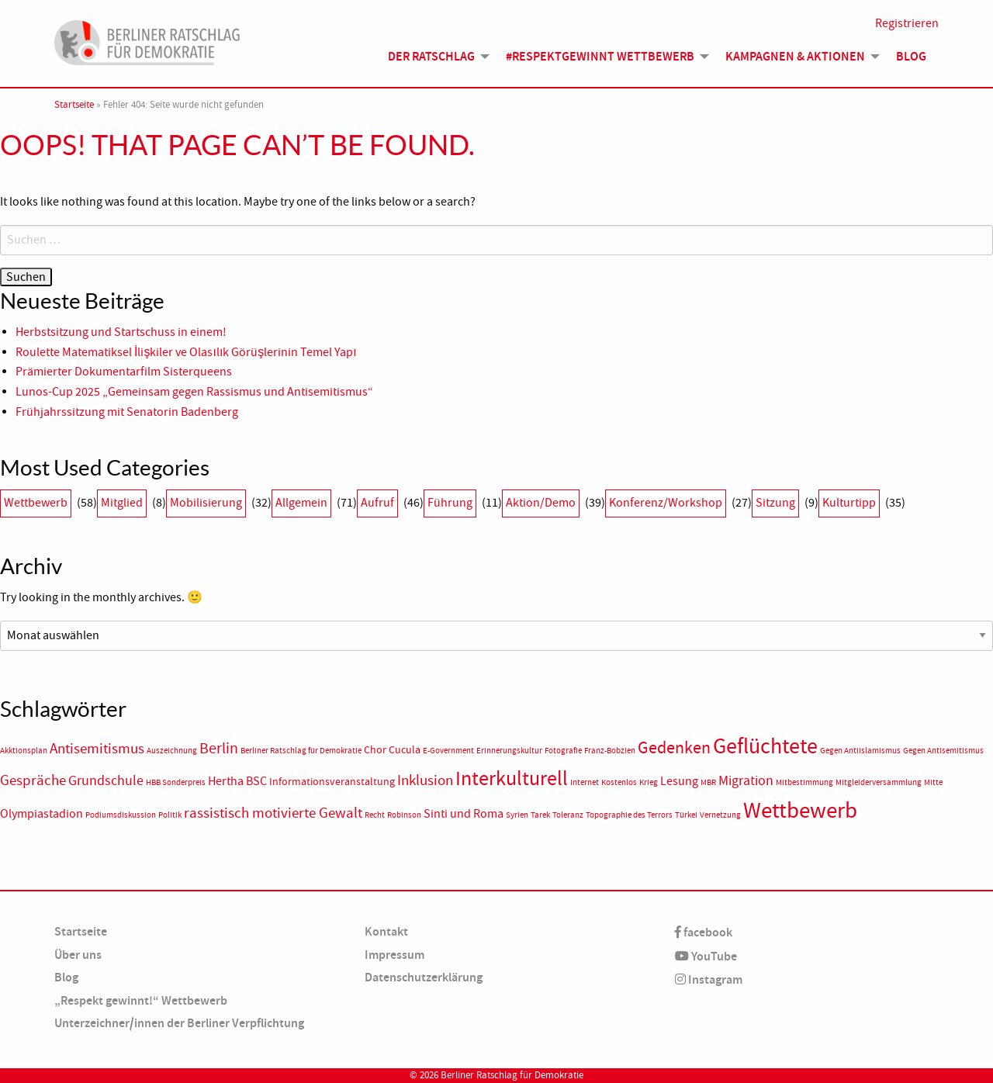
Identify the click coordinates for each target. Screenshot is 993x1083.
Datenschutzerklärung (424, 977)
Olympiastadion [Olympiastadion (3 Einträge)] (41, 814)
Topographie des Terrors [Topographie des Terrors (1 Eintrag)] (629, 815)
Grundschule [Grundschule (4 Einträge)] (106, 780)
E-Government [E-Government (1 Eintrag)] (448, 751)
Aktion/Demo (541, 502)
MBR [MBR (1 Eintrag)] (708, 782)
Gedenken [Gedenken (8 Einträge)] (674, 748)
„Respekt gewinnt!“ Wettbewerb (140, 1000)
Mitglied (122, 502)
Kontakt (386, 931)
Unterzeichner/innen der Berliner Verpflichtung (179, 1023)
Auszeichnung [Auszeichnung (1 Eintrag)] (172, 751)
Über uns (78, 954)
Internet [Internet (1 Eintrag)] (584, 782)
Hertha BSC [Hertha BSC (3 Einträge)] (237, 781)
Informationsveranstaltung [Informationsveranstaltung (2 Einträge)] (332, 781)
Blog (911, 58)
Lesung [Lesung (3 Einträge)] (679, 781)
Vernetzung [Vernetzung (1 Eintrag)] (720, 815)
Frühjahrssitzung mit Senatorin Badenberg (127, 412)
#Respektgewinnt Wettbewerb (600, 58)
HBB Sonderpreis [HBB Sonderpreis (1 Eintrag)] (176, 782)
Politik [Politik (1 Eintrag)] (170, 815)
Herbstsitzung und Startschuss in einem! (121, 332)
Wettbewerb (35, 502)
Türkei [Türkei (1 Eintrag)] (686, 815)
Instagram (708, 979)
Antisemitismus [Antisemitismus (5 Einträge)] (97, 748)
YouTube (706, 956)
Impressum (394, 954)
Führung (449, 502)
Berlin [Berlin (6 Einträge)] (218, 748)
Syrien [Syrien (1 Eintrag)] (517, 815)
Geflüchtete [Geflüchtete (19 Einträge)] (765, 746)
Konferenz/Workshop (665, 502)
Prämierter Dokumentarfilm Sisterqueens (124, 371)
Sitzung (775, 502)
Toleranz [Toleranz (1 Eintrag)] (567, 815)
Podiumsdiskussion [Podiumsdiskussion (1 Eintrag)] (120, 815)
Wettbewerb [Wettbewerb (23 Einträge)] (800, 810)
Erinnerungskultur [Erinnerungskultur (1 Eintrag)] (509, 751)
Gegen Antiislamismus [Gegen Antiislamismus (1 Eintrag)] (860, 751)
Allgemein (301, 502)
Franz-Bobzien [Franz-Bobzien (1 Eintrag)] (609, 751)
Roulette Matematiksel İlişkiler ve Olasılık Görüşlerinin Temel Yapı (186, 352)
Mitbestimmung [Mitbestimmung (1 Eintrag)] (804, 782)
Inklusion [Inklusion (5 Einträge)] (425, 780)
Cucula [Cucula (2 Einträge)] (404, 749)
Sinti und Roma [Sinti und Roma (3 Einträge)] (463, 814)
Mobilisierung (206, 502)
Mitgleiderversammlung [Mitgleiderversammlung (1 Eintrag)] (879, 782)
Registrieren (907, 25)
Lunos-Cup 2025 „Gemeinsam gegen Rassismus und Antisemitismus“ (194, 392)
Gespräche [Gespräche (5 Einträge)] (33, 780)
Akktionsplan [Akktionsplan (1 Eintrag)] (23, 751)
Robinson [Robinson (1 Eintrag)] (404, 815)
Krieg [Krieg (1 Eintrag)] (648, 782)
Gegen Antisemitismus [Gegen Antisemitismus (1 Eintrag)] (943, 751)
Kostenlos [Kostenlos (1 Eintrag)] (619, 782)
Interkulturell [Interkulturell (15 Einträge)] (511, 778)
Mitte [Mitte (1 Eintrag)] (933, 782)
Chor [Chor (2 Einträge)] (375, 749)
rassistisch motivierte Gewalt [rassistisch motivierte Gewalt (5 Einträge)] (273, 813)
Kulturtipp (849, 502)
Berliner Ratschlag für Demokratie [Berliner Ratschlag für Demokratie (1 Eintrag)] (301, 751)
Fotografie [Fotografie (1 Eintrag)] (563, 751)
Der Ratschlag (431, 58)
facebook (703, 932)
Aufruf (377, 502)
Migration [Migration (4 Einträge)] (745, 780)
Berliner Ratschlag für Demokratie (512, 1075)
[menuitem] (434, 58)
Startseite (74, 105)
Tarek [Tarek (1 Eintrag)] (540, 815)
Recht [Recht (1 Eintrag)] (375, 815)
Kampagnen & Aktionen (795, 58)
